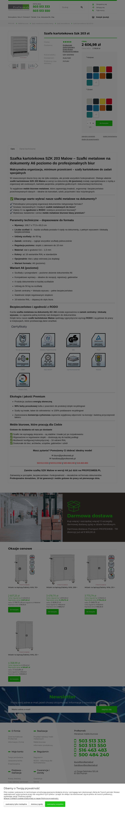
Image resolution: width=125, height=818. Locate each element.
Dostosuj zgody (37, 804)
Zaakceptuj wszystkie (55, 804)
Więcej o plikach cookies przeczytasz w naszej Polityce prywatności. (31, 798)
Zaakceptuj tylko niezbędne (16, 804)
